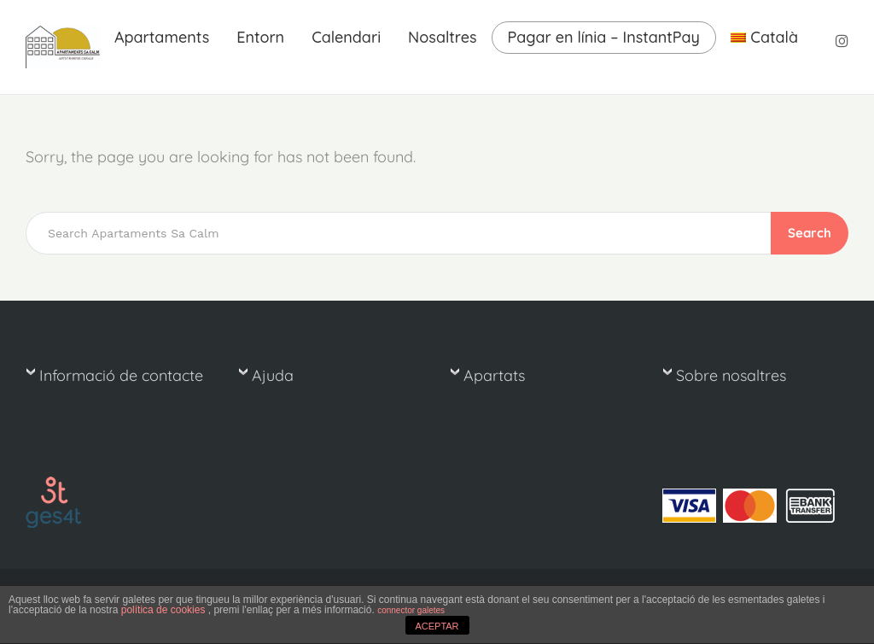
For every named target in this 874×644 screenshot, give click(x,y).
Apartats (494, 375)
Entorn (260, 37)
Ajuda (273, 375)
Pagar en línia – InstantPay (604, 37)
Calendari (346, 37)
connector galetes (411, 610)
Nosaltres (442, 37)
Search (809, 233)
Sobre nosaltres (731, 375)
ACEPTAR (436, 626)
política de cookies (164, 610)
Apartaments (161, 37)
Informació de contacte (121, 375)
